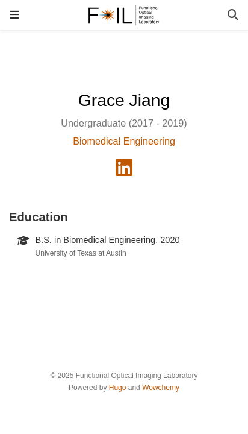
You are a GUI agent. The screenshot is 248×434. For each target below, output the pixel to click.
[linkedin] (124, 171)
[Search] (233, 15)
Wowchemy (160, 387)
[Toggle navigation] (14, 15)
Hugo (117, 387)
